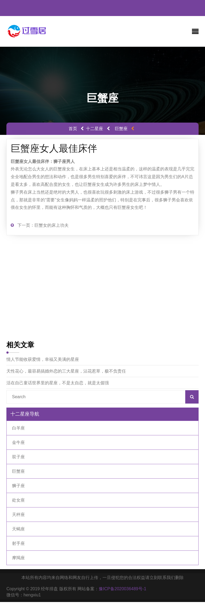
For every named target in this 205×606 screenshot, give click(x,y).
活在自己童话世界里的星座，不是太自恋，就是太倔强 (57, 383)
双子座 (18, 457)
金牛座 (18, 442)
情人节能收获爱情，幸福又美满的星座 (42, 359)
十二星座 (94, 128)
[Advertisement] (102, 288)
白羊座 (18, 428)
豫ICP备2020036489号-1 (122, 589)
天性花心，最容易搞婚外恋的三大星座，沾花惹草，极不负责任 (66, 371)
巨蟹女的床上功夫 (51, 225)
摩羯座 (18, 558)
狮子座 (18, 485)
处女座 (18, 500)
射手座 (18, 543)
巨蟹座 (121, 128)
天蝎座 (18, 529)
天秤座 (18, 514)
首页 (73, 128)
